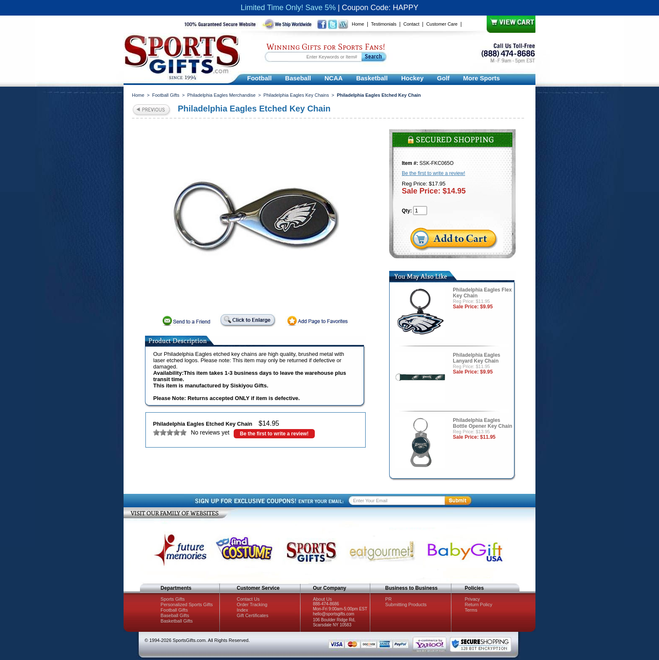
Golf (443, 78)
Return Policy (478, 604)
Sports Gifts (173, 599)
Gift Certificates (252, 615)
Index (242, 609)
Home (358, 24)
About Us (322, 599)
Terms (471, 609)
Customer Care (442, 24)
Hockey (412, 78)
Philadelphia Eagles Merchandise (221, 95)
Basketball (371, 78)
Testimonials (384, 24)
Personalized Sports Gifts (187, 604)
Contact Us (248, 599)
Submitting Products (406, 604)
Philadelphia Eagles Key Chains (296, 95)
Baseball (298, 78)
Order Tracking (252, 604)
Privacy (472, 599)
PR (388, 599)
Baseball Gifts (175, 615)
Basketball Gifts (176, 620)
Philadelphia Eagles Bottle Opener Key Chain (482, 423)
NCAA (333, 78)
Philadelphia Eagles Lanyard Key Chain (477, 358)
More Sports (481, 78)
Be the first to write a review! (274, 434)
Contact (411, 24)
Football (259, 78)
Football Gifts (165, 95)
